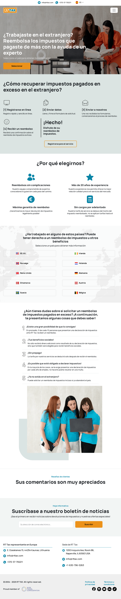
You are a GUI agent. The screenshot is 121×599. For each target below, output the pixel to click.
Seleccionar (16, 66)
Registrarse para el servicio (60, 144)
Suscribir (89, 524)
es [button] (79, 2)
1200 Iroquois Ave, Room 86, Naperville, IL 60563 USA (80, 552)
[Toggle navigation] (114, 10)
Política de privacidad (90, 583)
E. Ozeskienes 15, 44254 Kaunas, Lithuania (28, 550)
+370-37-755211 (63, 2)
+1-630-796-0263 (75, 565)
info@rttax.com (45, 2)
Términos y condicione (109, 583)
